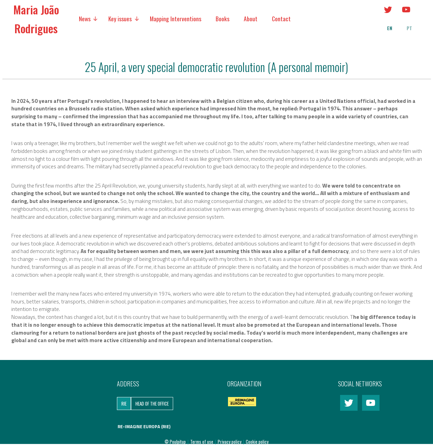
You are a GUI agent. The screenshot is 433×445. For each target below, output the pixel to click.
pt (409, 28)
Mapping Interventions (175, 18)
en (389, 28)
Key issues (120, 18)
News (85, 18)
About (250, 18)
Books (222, 18)
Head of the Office (152, 403)
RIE (124, 403)
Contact (281, 18)
